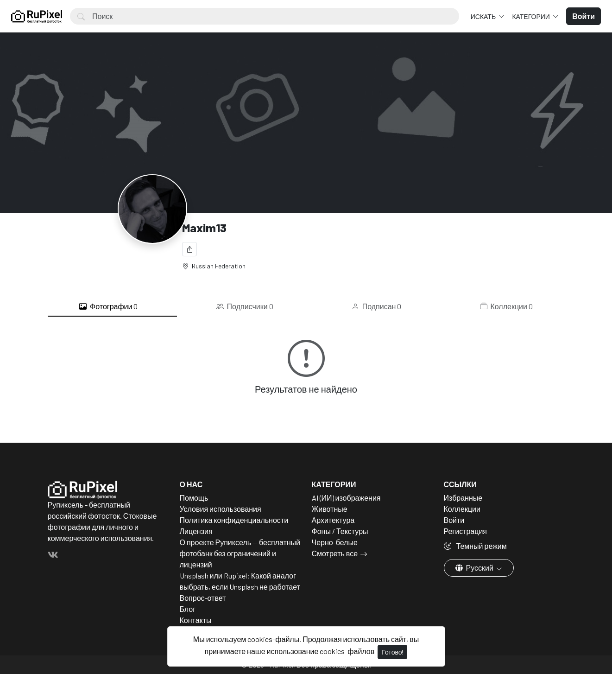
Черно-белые (335, 542)
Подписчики (244, 306)
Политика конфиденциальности (234, 519)
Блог (188, 608)
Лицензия (196, 531)
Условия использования (220, 508)
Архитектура (333, 519)
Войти (454, 519)
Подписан (377, 306)
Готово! (392, 652)
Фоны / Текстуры (340, 531)
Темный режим (475, 545)
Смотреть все (335, 553)
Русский (475, 567)
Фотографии (108, 306)
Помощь (194, 497)
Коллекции (506, 306)
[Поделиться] (189, 249)
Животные (329, 508)
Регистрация (465, 531)
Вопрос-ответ (203, 597)
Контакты (196, 620)
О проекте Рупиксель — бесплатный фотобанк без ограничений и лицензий (240, 553)
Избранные (463, 497)
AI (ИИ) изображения (346, 497)
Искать (484, 16)
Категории (531, 16)
